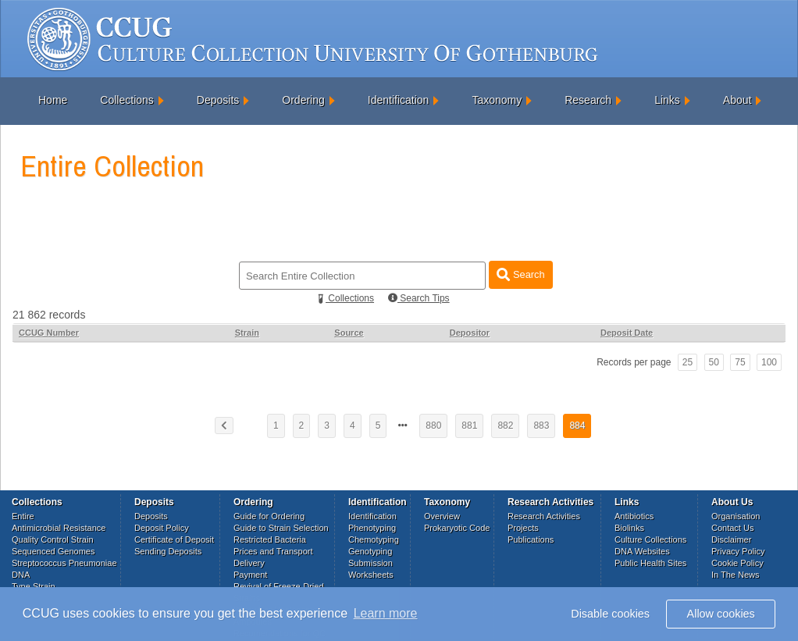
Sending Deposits (167, 551)
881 (469, 425)
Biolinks (629, 527)
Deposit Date (626, 332)
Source (348, 332)
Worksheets (371, 574)
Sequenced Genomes (53, 551)
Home (52, 100)
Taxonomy (497, 100)
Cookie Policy (737, 563)
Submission (370, 563)
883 (541, 425)
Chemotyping (373, 539)
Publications (531, 539)
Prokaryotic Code (457, 527)
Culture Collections (650, 539)
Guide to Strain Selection (281, 527)
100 (769, 362)
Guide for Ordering (269, 516)
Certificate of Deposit (174, 539)
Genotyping (370, 551)
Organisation (735, 516)
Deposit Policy (161, 527)
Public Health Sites (650, 563)
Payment (250, 574)
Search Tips (419, 298)
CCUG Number (49, 332)
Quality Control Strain (53, 539)
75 (740, 362)
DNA (21, 574)
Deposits (218, 100)
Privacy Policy (737, 551)
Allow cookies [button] (721, 613)
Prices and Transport (273, 551)
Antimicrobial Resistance (58, 527)
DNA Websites (642, 551)
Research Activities (544, 516)
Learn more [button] (386, 613)
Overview (442, 516)
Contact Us (732, 527)
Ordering (303, 100)
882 (505, 425)
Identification (398, 100)
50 (714, 362)
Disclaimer (731, 539)
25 (687, 362)
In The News (735, 574)
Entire (23, 516)
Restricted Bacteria (269, 539)
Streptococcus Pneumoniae (64, 563)
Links (667, 100)
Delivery (249, 563)
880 (433, 425)
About (737, 100)
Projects (523, 527)
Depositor (470, 332)
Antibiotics (634, 516)
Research (588, 100)
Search (520, 274)
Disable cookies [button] (610, 613)
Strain (247, 332)
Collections (126, 100)
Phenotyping (372, 527)
